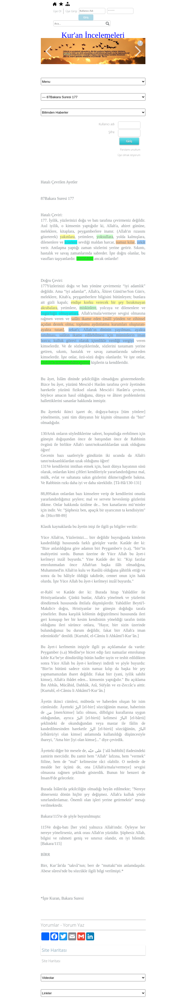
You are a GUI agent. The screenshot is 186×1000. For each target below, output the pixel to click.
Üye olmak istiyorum (129, 155)
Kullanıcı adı (106, 124)
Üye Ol (57, 11)
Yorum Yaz (73, 925)
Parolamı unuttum (130, 149)
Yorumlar (50, 925)
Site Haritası (51, 960)
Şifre (112, 132)
